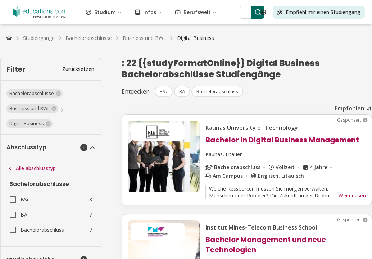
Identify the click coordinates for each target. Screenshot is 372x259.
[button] (34, 93)
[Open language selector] (263, 12)
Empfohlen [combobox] (349, 108)
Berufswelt (196, 12)
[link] (195, 38)
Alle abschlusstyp (31, 168)
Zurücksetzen (78, 68)
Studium (104, 12)
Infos (148, 12)
